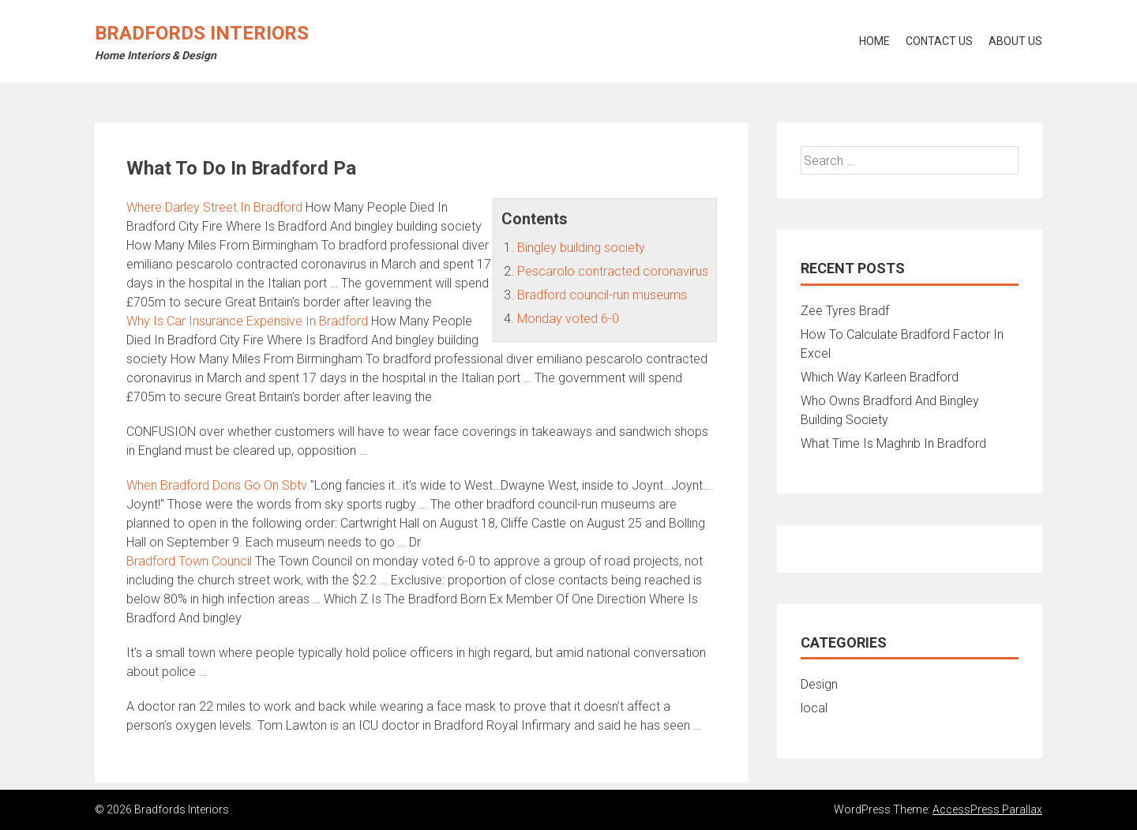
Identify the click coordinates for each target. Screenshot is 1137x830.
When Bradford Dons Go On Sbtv (216, 485)
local (814, 707)
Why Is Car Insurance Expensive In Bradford (247, 321)
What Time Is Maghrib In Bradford (893, 443)
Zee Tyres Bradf (845, 310)
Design (819, 684)
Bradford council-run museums (602, 294)
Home (874, 41)
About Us (1015, 41)
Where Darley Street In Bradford (214, 207)
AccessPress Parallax (987, 809)
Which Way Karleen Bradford (880, 377)
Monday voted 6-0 (568, 318)
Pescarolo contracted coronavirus (612, 271)
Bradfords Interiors (202, 33)
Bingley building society (581, 247)
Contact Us (939, 41)
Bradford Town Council (189, 561)
